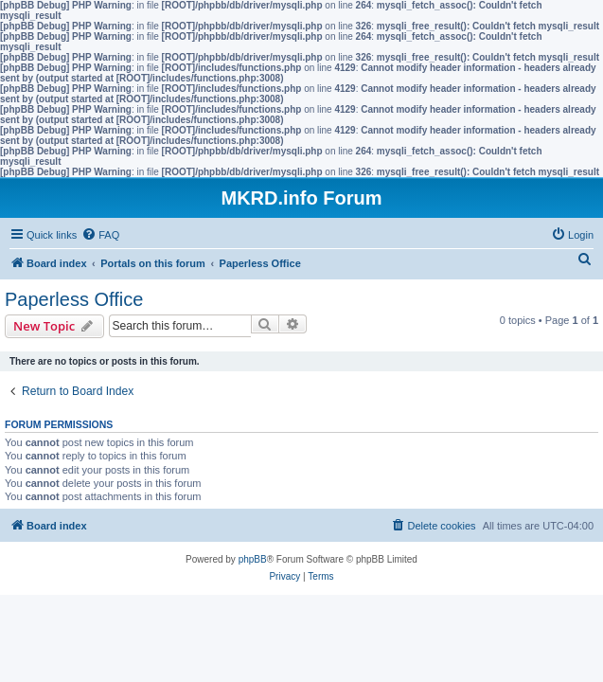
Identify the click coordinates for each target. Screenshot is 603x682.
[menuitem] (100, 235)
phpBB (253, 559)
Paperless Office (74, 299)
